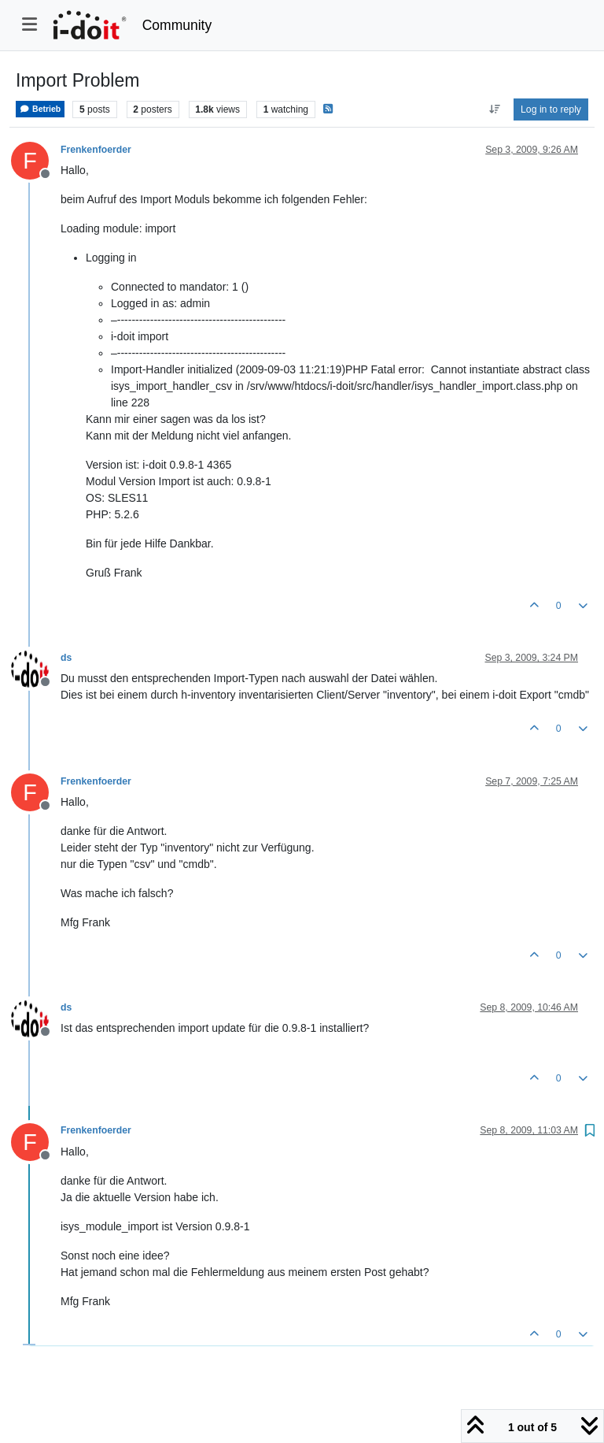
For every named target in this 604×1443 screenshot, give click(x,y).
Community (177, 25)
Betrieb (40, 109)
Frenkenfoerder (96, 149)
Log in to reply (551, 109)
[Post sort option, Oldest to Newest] (494, 109)
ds (66, 657)
